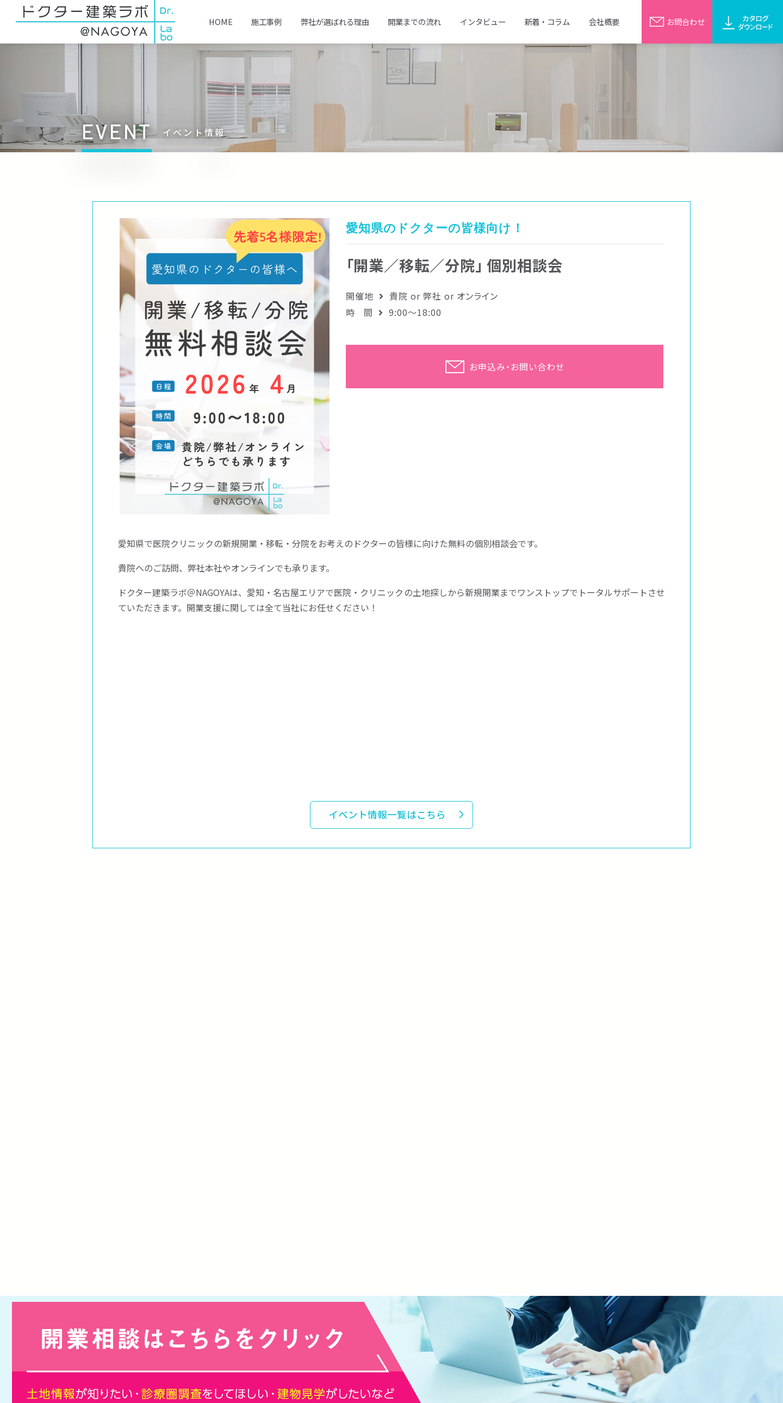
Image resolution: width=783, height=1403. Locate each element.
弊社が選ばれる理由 (335, 21)
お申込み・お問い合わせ (504, 367)
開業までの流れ (414, 21)
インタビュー (483, 21)
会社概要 (604, 21)
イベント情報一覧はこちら (387, 814)
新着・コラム (547, 21)
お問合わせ (677, 21)
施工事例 (266, 21)
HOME (221, 21)
